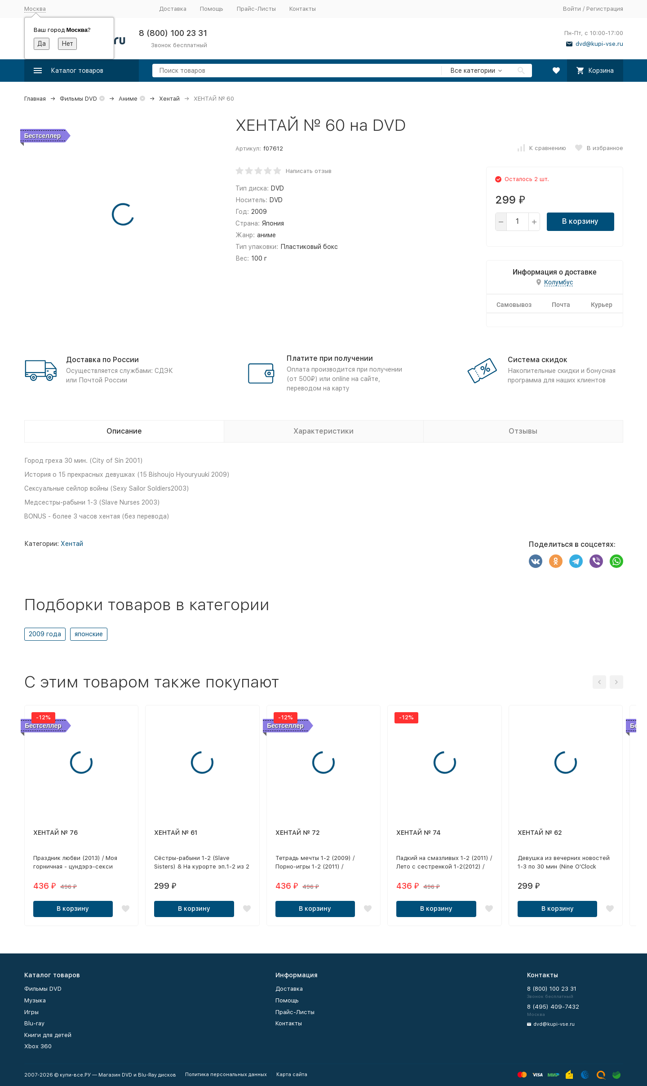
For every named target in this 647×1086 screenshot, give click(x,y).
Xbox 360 (38, 1046)
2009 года (45, 634)
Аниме (128, 98)
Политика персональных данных (226, 1074)
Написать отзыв (309, 171)
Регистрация (604, 8)
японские (89, 634)
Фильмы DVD (78, 98)
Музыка (35, 1000)
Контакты (302, 8)
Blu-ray (34, 1023)
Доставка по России (102, 359)
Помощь (211, 8)
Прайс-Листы (256, 8)
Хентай (169, 98)
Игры (31, 1012)
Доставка (172, 8)
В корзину (580, 221)
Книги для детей (47, 1035)
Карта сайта (291, 1074)
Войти (572, 8)
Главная (35, 98)
